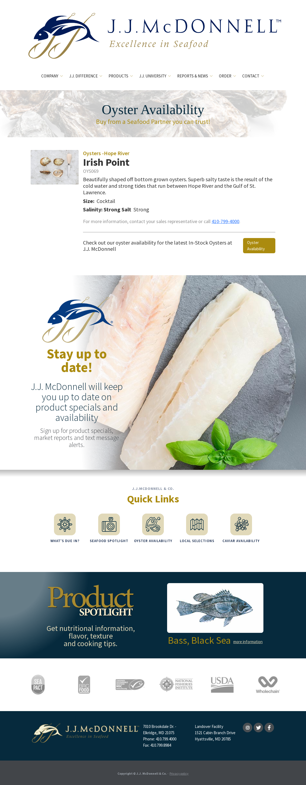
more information (248, 640)
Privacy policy (179, 773)
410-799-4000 (225, 221)
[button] (52, 76)
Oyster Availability (256, 245)
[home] (153, 40)
